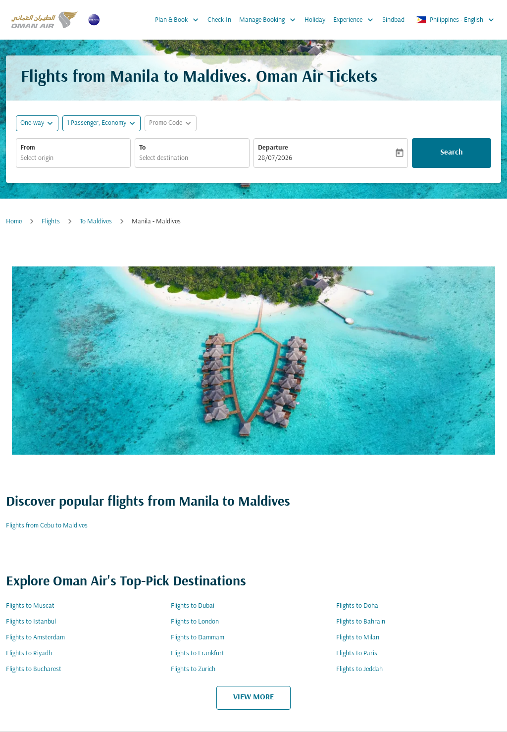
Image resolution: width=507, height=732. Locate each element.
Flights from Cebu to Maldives (47, 525)
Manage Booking (270, 20)
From (27, 148)
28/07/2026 (275, 158)
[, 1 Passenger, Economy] (96, 123)
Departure (273, 148)
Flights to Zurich (193, 669)
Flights (51, 221)
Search (451, 153)
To (142, 148)
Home (14, 221)
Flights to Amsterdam (35, 637)
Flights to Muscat (30, 606)
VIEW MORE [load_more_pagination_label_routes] (253, 697)
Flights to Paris (356, 653)
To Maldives (96, 221)
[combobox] (73, 158)
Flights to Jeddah (359, 669)
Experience (355, 20)
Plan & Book (179, 20)
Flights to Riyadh (29, 653)
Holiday (314, 20)
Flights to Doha (357, 606)
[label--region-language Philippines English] (455, 20)
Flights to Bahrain (360, 622)
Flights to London (195, 622)
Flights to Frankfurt (197, 653)
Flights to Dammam (197, 637)
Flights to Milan (357, 637)
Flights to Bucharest (33, 669)
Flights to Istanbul (31, 622)
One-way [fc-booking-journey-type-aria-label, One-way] (32, 123)
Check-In (219, 20)
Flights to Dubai (192, 606)
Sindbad (393, 20)
